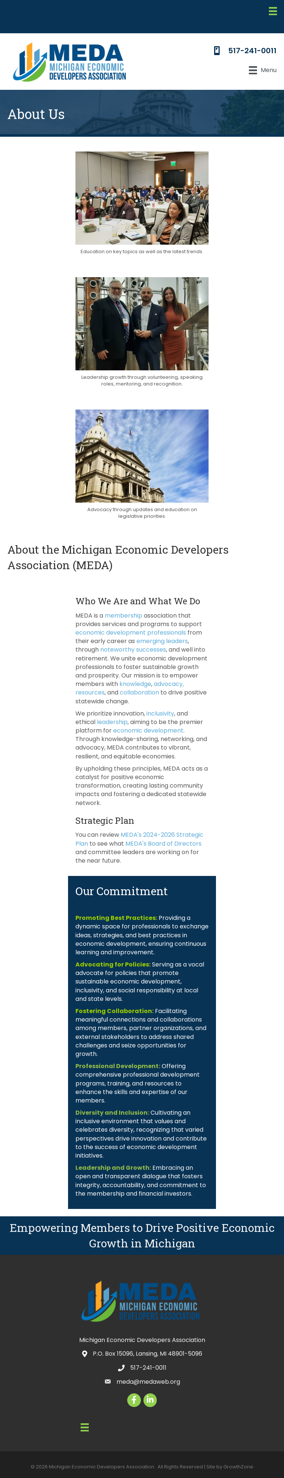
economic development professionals (130, 632)
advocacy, (169, 684)
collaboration (139, 692)
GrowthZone (238, 1466)
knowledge (135, 684)
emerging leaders (162, 641)
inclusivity (160, 713)
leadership (112, 722)
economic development (148, 730)
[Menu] (273, 11)
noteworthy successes (133, 649)
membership (123, 615)
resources (90, 692)
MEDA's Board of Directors (163, 843)
